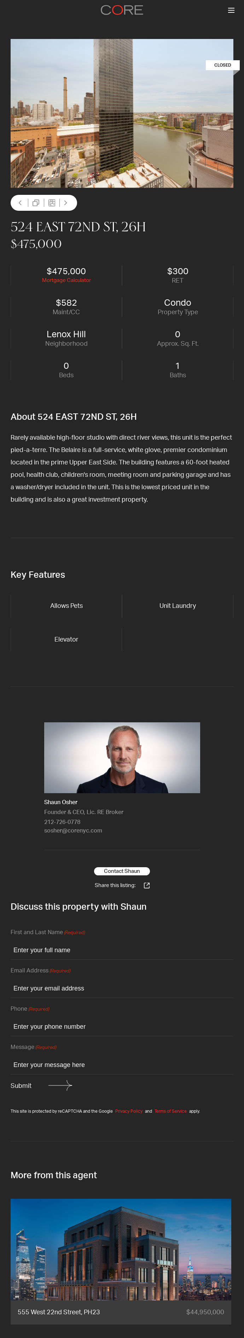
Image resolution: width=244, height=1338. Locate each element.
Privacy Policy (129, 1111)
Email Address (40, 971)
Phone (30, 1009)
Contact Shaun (122, 871)
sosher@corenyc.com (73, 831)
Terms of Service (171, 1111)
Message (33, 1047)
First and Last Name (48, 932)
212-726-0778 (62, 822)
